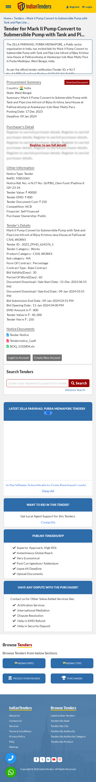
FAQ (11, 741)
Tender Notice (19, 335)
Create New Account (47, 357)
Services (14, 726)
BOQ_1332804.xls (22, 346)
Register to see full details (48, 145)
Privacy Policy (17, 736)
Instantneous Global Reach (33, 553)
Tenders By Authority (63, 731)
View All (48, 491)
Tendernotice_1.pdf (23, 341)
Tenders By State (60, 720)
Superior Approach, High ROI (34, 548)
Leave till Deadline (27, 568)
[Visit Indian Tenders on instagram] (59, 759)
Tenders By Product (62, 741)
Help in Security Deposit (31, 626)
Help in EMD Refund (29, 621)
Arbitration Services (29, 605)
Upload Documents (28, 574)
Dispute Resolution (28, 615)
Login (87, 6)
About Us (14, 715)
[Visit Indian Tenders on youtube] (54, 759)
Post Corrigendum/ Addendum (36, 563)
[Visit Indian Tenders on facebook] (36, 759)
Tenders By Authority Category (68, 736)
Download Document (77, 82)
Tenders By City (59, 726)
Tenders (19, 18)
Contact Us (15, 720)
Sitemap (13, 747)
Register (73, 6)
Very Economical (26, 558)
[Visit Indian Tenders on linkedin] (48, 759)
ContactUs (48, 522)
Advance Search (75, 390)
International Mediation (31, 610)
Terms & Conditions (20, 731)
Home (7, 18)
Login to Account (18, 357)
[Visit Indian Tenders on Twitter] (42, 759)
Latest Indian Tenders (63, 715)
